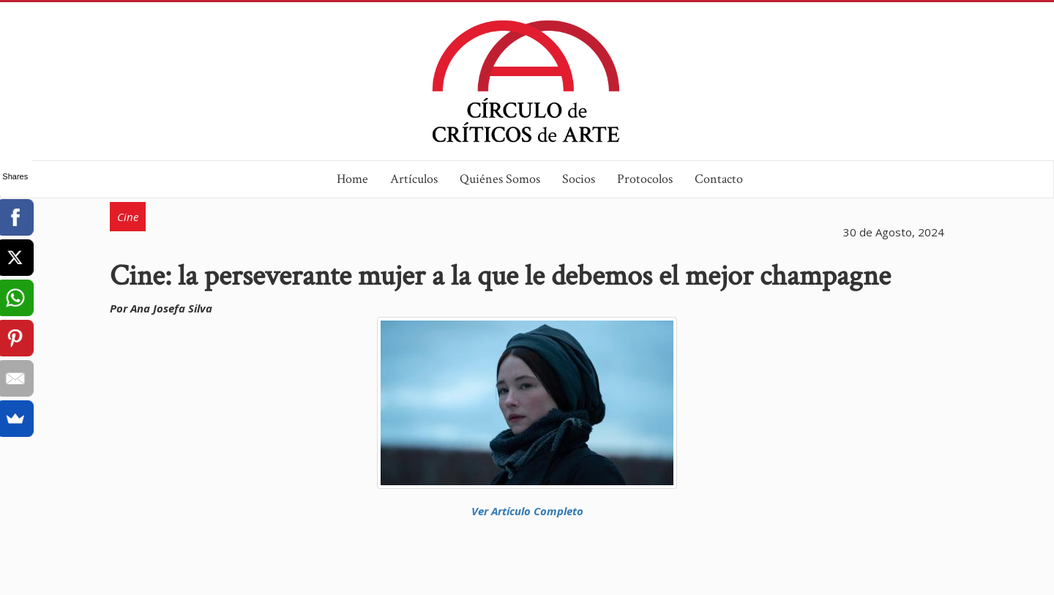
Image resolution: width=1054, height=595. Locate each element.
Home (352, 179)
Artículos (414, 179)
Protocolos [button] (645, 179)
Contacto (719, 179)
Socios (578, 179)
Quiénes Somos (500, 179)
